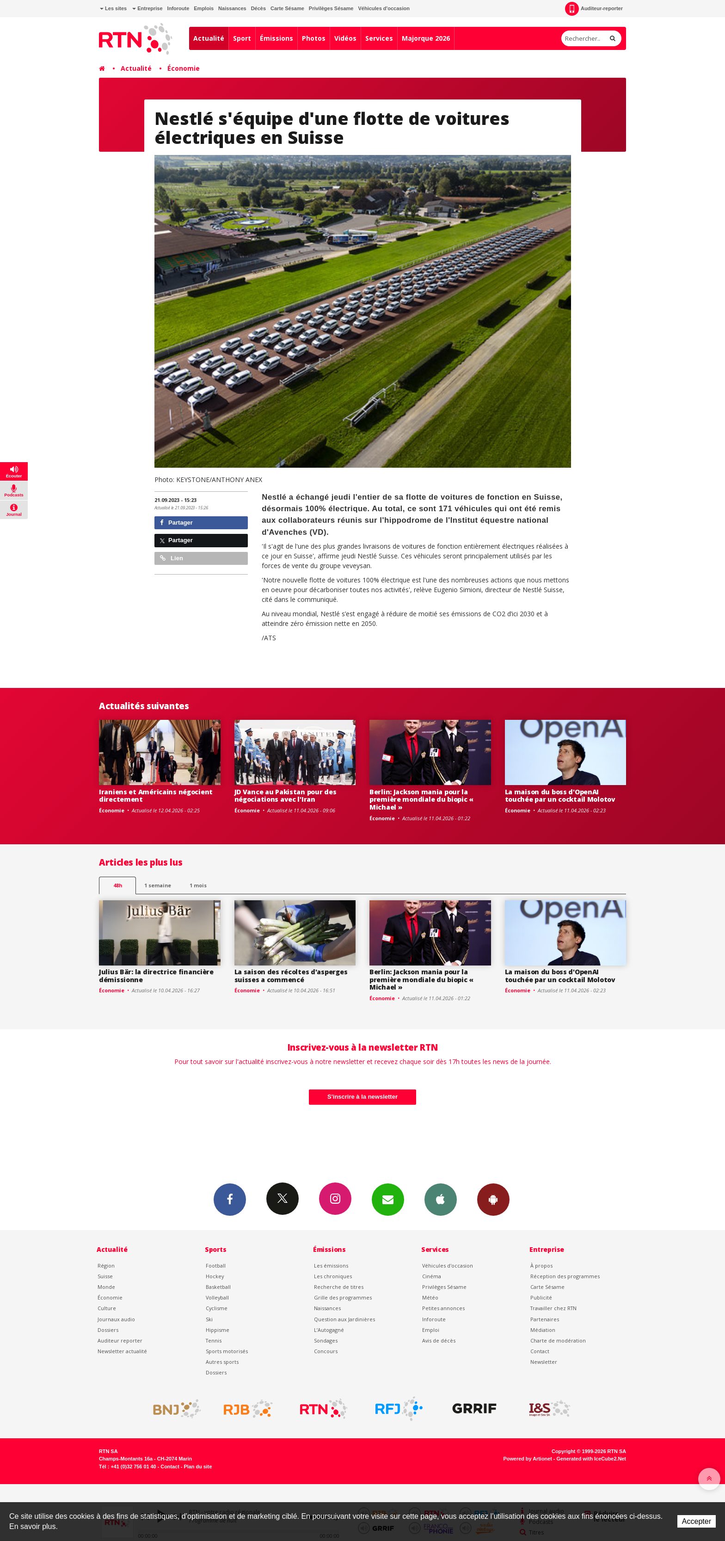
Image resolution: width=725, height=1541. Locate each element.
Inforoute (178, 8)
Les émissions (331, 1266)
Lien (171, 558)
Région (106, 1266)
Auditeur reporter (120, 1340)
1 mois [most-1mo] (198, 885)
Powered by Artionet (528, 1458)
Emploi (430, 1330)
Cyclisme (216, 1308)
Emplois (204, 8)
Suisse (105, 1276)
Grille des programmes (343, 1297)
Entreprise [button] (147, 8)
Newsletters (388, 1199)
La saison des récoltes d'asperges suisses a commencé (291, 975)
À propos (541, 1266)
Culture (107, 1308)
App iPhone (440, 1199)
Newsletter (543, 1362)
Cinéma (431, 1276)
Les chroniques (333, 1276)
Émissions (276, 38)
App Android (493, 1199)
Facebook (230, 1199)
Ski (209, 1319)
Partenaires (544, 1319)
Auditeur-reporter (594, 9)
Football (216, 1266)
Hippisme (217, 1330)
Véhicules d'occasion (383, 8)
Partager (176, 522)
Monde (106, 1287)
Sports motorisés (227, 1351)
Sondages (326, 1340)
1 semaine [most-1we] (157, 885)
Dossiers (108, 1330)
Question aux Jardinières (344, 1319)
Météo (430, 1297)
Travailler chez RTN (553, 1308)
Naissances (232, 8)
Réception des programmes (565, 1276)
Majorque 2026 (426, 38)
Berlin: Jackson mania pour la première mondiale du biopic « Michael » (421, 799)
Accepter (696, 1521)
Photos (314, 38)
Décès (258, 8)
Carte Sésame (287, 8)
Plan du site (198, 1466)
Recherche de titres (338, 1287)
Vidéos (345, 38)
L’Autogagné (329, 1330)
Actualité (208, 38)
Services (379, 38)
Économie (183, 68)
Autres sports (222, 1362)
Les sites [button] (113, 8)
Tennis (213, 1340)
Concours (326, 1351)
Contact (539, 1351)
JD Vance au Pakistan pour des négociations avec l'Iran (285, 795)
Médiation (542, 1330)
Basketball (218, 1287)
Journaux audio (116, 1319)
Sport (242, 38)
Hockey (215, 1276)
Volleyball (217, 1297)
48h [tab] (117, 885)
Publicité (541, 1297)
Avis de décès (438, 1340)
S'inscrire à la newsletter (362, 1096)
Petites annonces (443, 1308)
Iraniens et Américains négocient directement (156, 795)
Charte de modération (558, 1340)
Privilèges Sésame (331, 8)
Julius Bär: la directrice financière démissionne (156, 975)
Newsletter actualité (122, 1351)
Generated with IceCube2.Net (591, 1458)
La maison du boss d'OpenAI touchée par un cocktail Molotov (560, 795)
